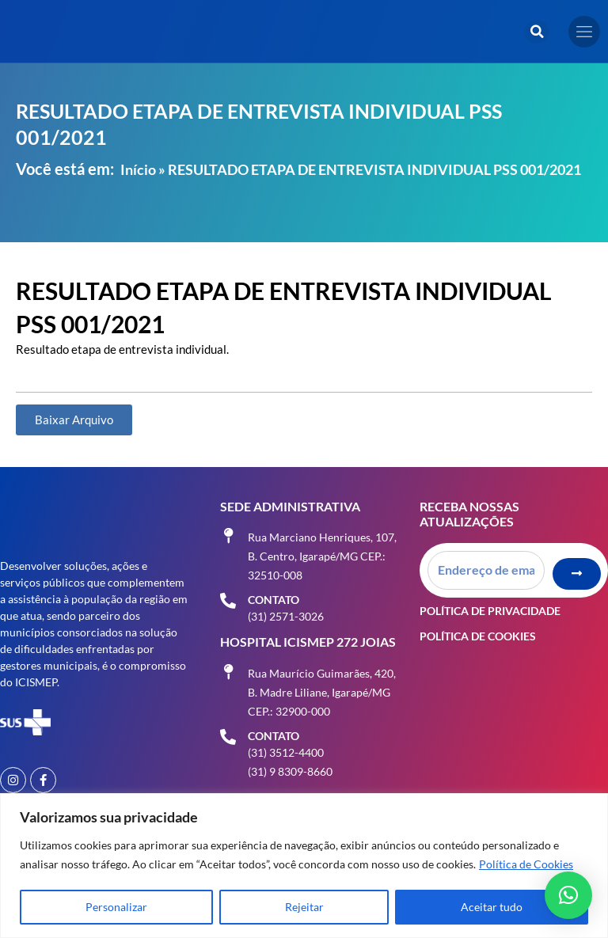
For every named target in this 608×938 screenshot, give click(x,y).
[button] (537, 32)
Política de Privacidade (490, 610)
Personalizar (116, 906)
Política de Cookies (526, 864)
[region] (304, 865)
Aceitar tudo (491, 906)
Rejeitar (304, 906)
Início (138, 169)
